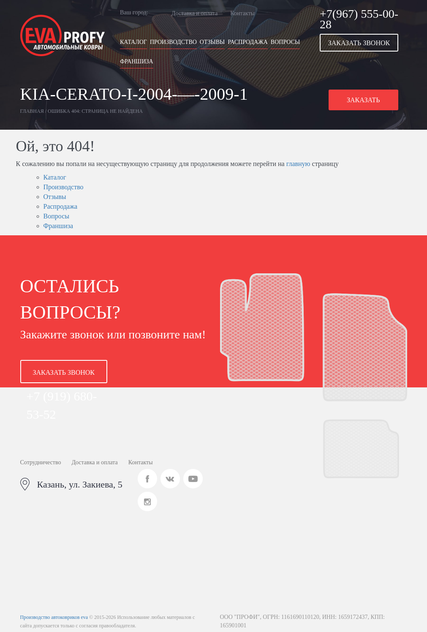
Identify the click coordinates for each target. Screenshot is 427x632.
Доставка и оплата (194, 13)
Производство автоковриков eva (54, 617)
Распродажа (248, 42)
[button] (363, 43)
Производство (173, 42)
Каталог (133, 42)
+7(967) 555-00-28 (359, 19)
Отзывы (212, 42)
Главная (32, 111)
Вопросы (285, 42)
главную (298, 163)
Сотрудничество (40, 462)
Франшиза (136, 61)
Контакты (242, 13)
